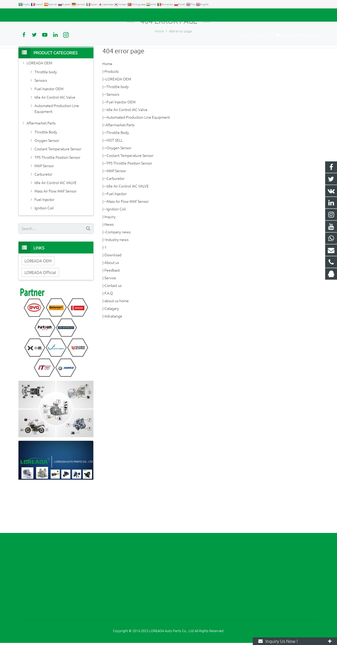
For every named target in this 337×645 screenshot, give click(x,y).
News (109, 264)
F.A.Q (109, 333)
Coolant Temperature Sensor (130, 196)
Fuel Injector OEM (121, 142)
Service (110, 318)
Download (113, 295)
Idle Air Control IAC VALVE (128, 226)
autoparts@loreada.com (78, 15)
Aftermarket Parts (120, 165)
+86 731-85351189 (37, 15)
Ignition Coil (116, 249)
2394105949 (188, 564)
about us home (117, 341)
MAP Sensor (116, 211)
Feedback (112, 310)
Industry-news (117, 280)
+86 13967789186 (192, 572)
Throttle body (117, 127)
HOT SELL (115, 180)
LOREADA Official (40, 312)
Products (112, 111)
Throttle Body (117, 173)
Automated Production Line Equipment (138, 157)
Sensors (113, 134)
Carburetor (116, 219)
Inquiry (110, 257)
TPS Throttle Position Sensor (129, 203)
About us (112, 303)
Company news (118, 272)
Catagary (112, 349)
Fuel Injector (117, 234)
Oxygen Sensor (119, 188)
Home (107, 104)
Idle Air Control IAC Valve (127, 150)
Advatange (113, 356)
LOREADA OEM (118, 119)
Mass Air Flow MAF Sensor (128, 241)
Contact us (113, 326)
